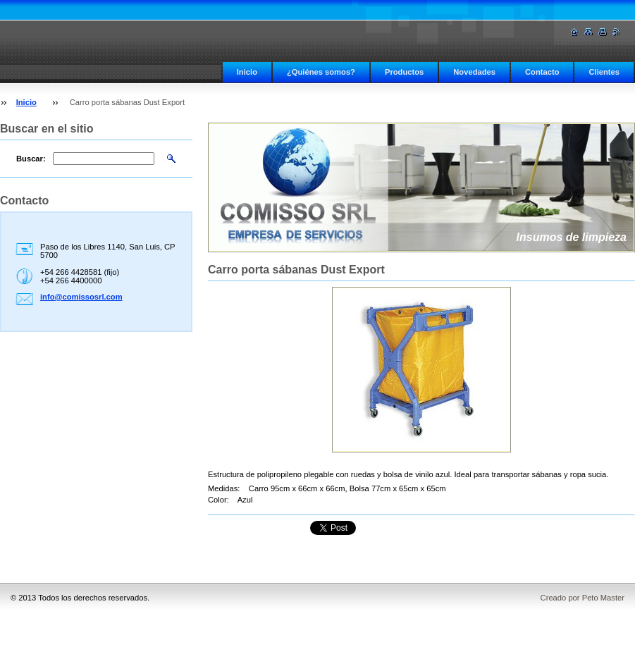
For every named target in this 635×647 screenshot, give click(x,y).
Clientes (603, 72)
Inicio (247, 72)
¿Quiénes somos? (321, 72)
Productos (404, 72)
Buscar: (31, 158)
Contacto (542, 72)
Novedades (474, 72)
